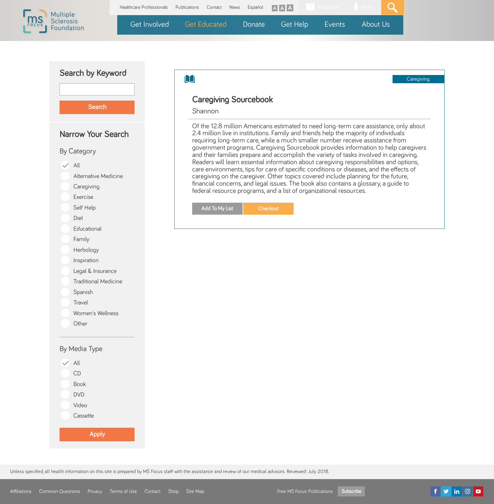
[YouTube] (478, 491)
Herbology (86, 250)
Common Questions (59, 491)
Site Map (195, 491)
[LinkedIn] (457, 491)
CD (77, 374)
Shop (173, 491)
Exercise (83, 197)
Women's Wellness (95, 313)
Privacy (95, 491)
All (76, 166)
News (234, 7)
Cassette (83, 416)
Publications (187, 7)
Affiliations (21, 491)
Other (80, 324)
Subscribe (351, 491)
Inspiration (86, 261)
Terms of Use (123, 491)
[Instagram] (467, 491)
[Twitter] (446, 491)
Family (81, 239)
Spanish (83, 292)
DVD (78, 395)
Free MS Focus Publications (305, 491)
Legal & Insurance (95, 271)
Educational (87, 229)
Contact (214, 7)
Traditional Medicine (97, 282)
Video (80, 405)
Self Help (84, 208)
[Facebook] (435, 491)
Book (79, 384)
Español (255, 7)
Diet (78, 218)
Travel (80, 303)
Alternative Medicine (98, 176)
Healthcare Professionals (144, 7)
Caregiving (86, 187)
